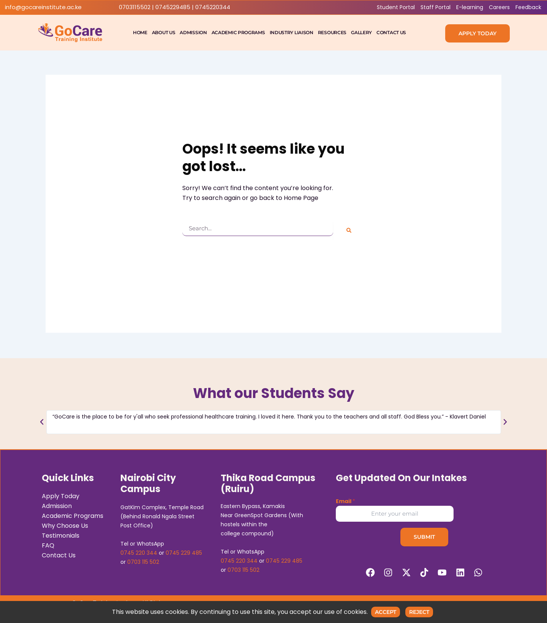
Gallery (361, 32)
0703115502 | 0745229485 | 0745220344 (174, 7)
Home (140, 32)
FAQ (48, 544)
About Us (163, 32)
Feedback (528, 7)
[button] (42, 421)
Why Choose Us (65, 525)
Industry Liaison (291, 32)
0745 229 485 (184, 552)
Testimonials (60, 534)
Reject (419, 612)
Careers (499, 7)
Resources (332, 32)
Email (345, 500)
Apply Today (60, 495)
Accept (385, 612)
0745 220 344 (138, 552)
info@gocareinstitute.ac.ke (43, 7)
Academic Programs (238, 32)
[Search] (349, 230)
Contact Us (391, 32)
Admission (193, 32)
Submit (424, 536)
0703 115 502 (143, 561)
